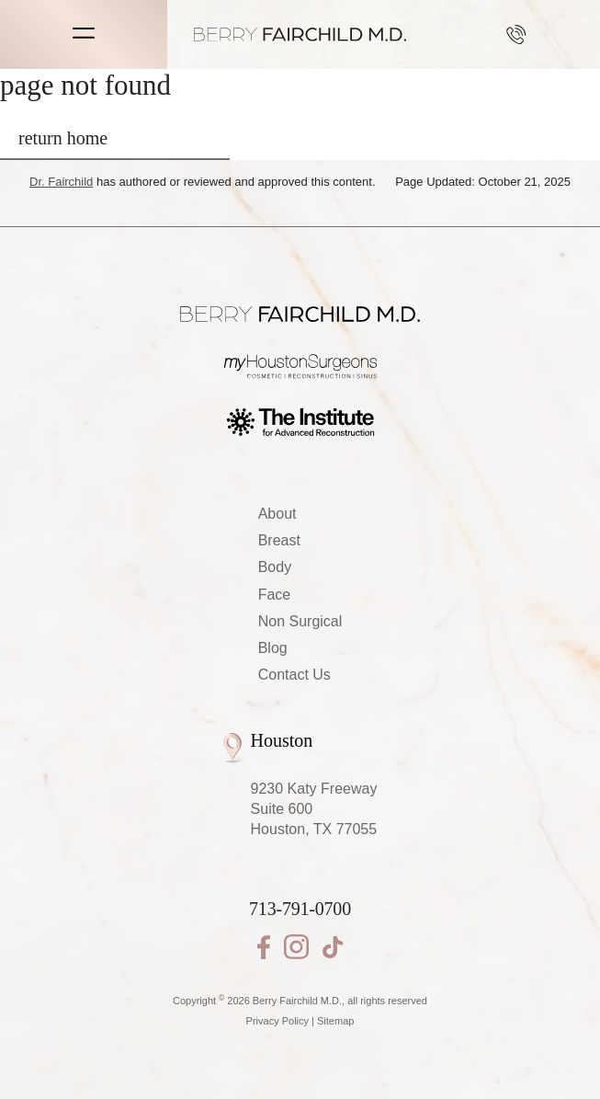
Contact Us (294, 674)
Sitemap (335, 1020)
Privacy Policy (277, 1020)
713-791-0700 (516, 34)
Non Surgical (300, 621)
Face (274, 594)
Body (274, 567)
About (277, 513)
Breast (279, 540)
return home (63, 138)
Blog (273, 648)
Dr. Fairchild (61, 182)
